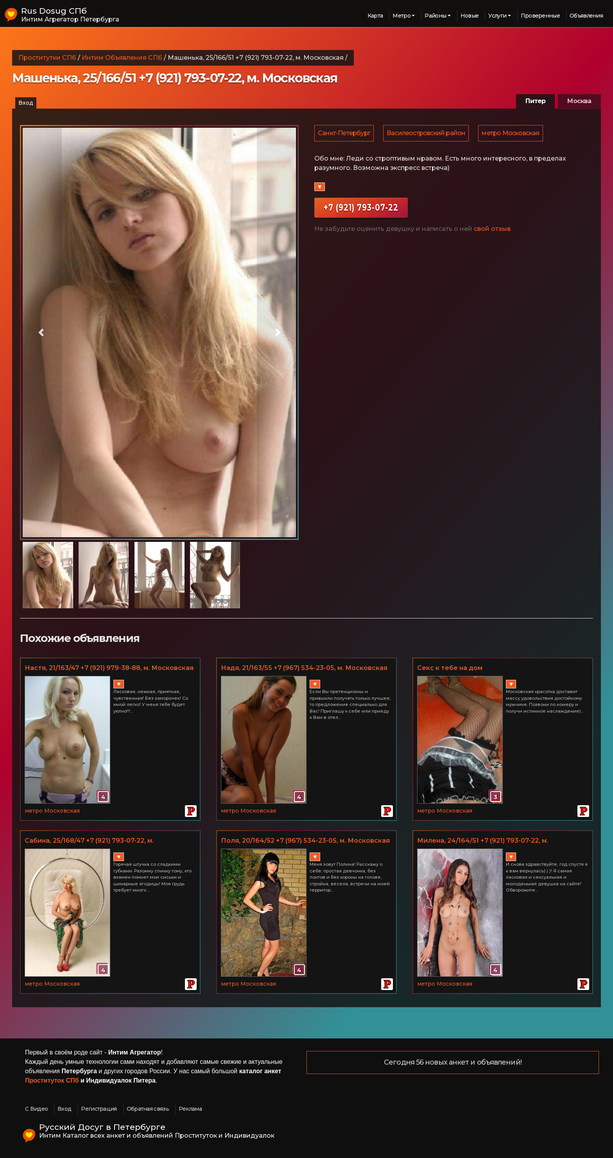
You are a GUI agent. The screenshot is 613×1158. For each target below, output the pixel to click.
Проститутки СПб (47, 57)
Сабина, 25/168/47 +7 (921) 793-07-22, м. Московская (89, 841)
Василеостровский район (427, 133)
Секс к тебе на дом (449, 668)
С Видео (36, 1108)
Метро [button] (401, 15)
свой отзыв (492, 229)
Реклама (190, 1108)
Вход (25, 102)
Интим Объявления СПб (122, 57)
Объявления (586, 15)
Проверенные (540, 15)
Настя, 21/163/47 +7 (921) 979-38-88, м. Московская (109, 668)
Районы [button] (435, 15)
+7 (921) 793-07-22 (361, 208)
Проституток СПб (52, 1080)
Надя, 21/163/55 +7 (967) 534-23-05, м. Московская (304, 668)
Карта (375, 15)
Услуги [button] (497, 15)
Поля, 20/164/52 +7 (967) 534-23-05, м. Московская (305, 840)
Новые (470, 15)
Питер (535, 101)
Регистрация (99, 1108)
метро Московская (512, 133)
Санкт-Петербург (344, 133)
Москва (579, 101)
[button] (41, 332)
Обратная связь (148, 1108)
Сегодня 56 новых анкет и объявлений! (453, 1062)
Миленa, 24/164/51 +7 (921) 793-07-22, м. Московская (482, 841)
